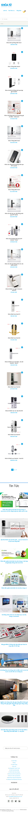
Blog (14, 762)
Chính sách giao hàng (14, 772)
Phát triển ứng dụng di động (7, 811)
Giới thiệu (14, 760)
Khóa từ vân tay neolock (14, 775)
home (2, 23)
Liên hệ (5, 10)
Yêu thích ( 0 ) (11, 10)
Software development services (14, 779)
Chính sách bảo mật (14, 770)
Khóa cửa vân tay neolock (14, 773)
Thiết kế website (23, 809)
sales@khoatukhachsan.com (15, 796)
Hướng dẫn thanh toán (14, 768)
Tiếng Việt (18, 10)
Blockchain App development (14, 777)
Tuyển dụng (14, 764)
